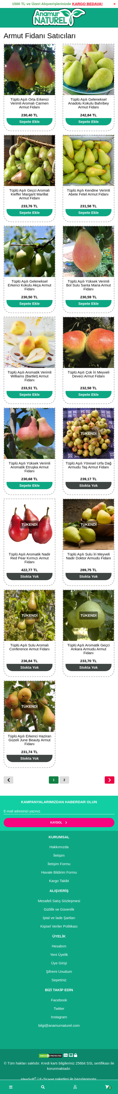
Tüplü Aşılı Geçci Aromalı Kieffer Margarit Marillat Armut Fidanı (29, 194)
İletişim (59, 855)
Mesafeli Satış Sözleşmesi (59, 901)
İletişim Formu (59, 864)
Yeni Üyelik (59, 954)
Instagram (59, 1017)
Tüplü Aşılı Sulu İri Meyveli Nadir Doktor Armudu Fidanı (88, 556)
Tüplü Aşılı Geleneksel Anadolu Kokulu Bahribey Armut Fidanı (88, 103)
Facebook (59, 1000)
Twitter (59, 1008)
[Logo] (59, 17)
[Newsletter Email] (59, 811)
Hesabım (59, 946)
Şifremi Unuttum (59, 971)
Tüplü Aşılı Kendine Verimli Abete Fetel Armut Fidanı (88, 192)
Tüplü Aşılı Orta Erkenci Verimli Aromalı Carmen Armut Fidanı (29, 103)
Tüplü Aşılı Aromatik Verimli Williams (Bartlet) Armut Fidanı (29, 376)
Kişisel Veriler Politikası (59, 926)
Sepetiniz (59, 980)
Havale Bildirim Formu (59, 872)
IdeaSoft (28, 1079)
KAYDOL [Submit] (59, 822)
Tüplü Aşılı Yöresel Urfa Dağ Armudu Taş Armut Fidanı (88, 465)
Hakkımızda (58, 847)
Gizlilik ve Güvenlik (59, 909)
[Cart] (107, 1087)
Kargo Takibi (59, 881)
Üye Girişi (59, 963)
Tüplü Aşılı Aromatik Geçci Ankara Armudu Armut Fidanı (88, 649)
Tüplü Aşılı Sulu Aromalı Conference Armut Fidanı (29, 647)
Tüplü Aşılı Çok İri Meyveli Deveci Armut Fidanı (89, 374)
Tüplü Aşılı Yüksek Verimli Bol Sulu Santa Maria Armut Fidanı (88, 285)
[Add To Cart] (29, 121)
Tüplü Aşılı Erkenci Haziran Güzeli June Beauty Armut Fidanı (29, 740)
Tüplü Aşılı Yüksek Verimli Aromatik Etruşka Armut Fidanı (29, 467)
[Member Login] (75, 1087)
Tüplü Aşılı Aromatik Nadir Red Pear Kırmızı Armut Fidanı (30, 558)
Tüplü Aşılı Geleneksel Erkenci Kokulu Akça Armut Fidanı (29, 285)
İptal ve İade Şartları (59, 918)
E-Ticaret (46, 1079)
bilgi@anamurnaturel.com (59, 1025)
